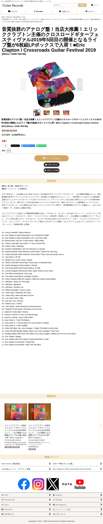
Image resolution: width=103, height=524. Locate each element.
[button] (38, 11)
